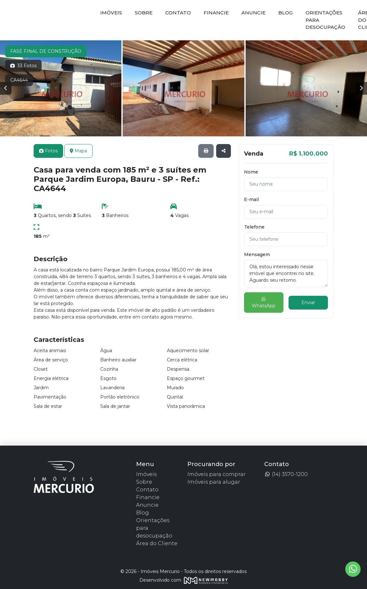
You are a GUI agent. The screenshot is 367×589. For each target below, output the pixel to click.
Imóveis (111, 13)
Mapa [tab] (78, 151)
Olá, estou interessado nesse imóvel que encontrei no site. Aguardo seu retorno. (286, 273)
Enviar (308, 302)
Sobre (143, 13)
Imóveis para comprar (216, 474)
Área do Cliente (156, 543)
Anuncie (253, 13)
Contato (178, 13)
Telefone (254, 227)
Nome (251, 172)
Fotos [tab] (48, 151)
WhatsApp (263, 303)
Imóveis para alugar (213, 482)
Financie (216, 13)
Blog (285, 13)
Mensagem (257, 254)
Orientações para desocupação (325, 20)
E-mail (251, 199)
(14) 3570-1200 (286, 474)
